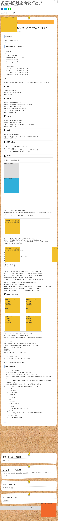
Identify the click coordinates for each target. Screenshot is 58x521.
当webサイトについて (8, 460)
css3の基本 (32, 472)
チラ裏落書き (6, 501)
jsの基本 (13, 473)
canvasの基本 (26, 473)
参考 (5, 421)
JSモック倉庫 (19, 473)
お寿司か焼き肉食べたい (21, 3)
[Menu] (56, 1)
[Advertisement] (29, 441)
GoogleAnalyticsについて (49, 472)
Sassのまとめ (39, 472)
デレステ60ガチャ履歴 (8, 488)
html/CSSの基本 (6, 473)
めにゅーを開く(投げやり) (12, 22)
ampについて (5, 475)
